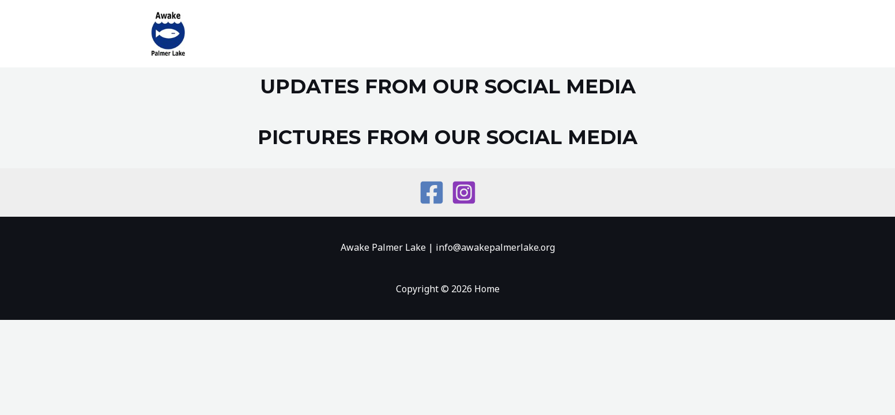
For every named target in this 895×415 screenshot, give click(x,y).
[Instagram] (464, 192)
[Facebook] (431, 192)
